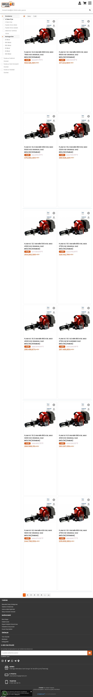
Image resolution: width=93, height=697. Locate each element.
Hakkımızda (5, 622)
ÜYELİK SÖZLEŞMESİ (38, 689)
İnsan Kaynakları (7, 629)
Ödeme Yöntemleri (7, 607)
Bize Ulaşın (5, 619)
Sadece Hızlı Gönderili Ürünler (11, 65)
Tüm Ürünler (5, 637)
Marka (29, 16)
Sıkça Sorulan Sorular (8, 612)
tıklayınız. (17, 694)
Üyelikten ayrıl (5, 656)
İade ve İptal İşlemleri (8, 609)
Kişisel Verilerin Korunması (10, 624)
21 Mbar (7, 40)
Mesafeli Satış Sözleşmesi (10, 604)
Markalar (4, 639)
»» (48, 595)
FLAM (34, 16)
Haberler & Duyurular (8, 627)
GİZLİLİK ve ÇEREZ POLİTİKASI (52, 689)
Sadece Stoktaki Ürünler (9, 71)
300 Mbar (8, 42)
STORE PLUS (41, 694)
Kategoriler (5, 642)
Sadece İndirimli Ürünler (9, 59)
